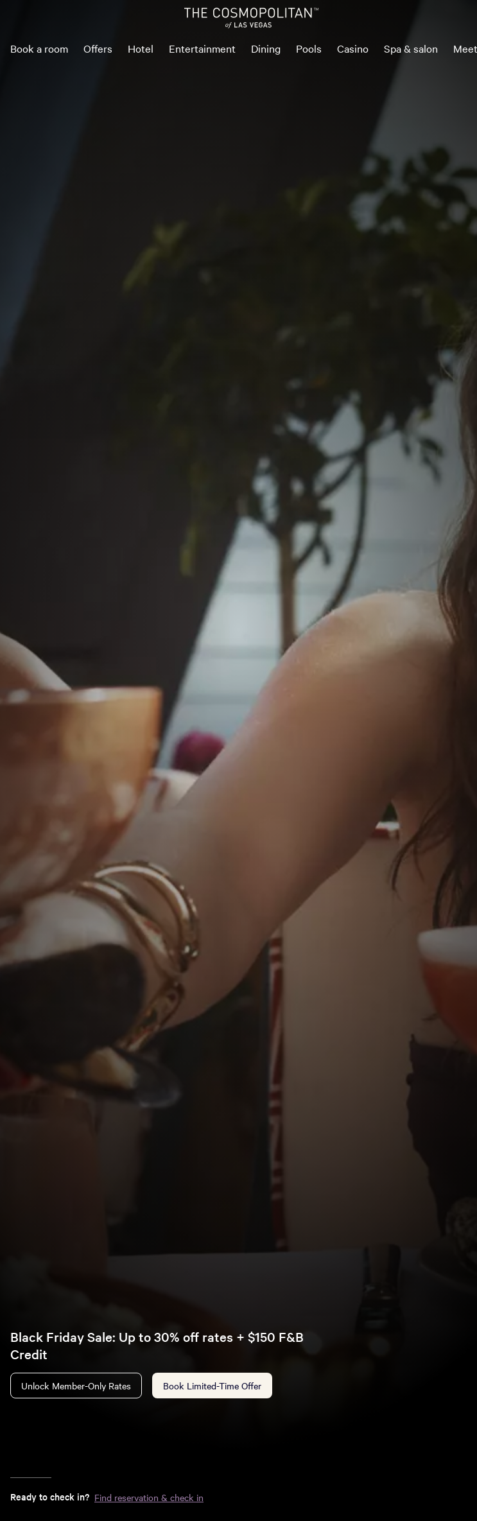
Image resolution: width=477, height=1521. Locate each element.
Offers (97, 48)
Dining (266, 48)
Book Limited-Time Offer (212, 1385)
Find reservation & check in (149, 1497)
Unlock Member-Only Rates (76, 1385)
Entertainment (202, 48)
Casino (353, 48)
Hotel (140, 48)
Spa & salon (411, 48)
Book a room (39, 48)
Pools (309, 48)
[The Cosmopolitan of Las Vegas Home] (251, 18)
